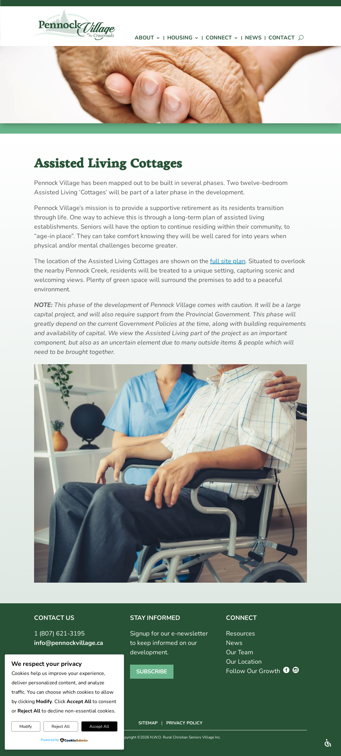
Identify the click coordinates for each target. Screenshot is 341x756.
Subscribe (151, 672)
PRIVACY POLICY (184, 723)
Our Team (239, 652)
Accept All (99, 726)
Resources (240, 633)
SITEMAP (148, 723)
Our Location (244, 661)
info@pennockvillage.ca (68, 643)
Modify (25, 726)
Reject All (61, 726)
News (234, 643)
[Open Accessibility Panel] (328, 743)
